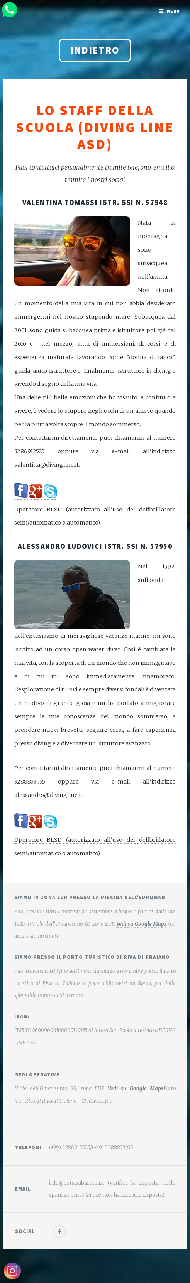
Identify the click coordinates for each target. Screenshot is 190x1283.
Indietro (95, 50)
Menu (173, 11)
